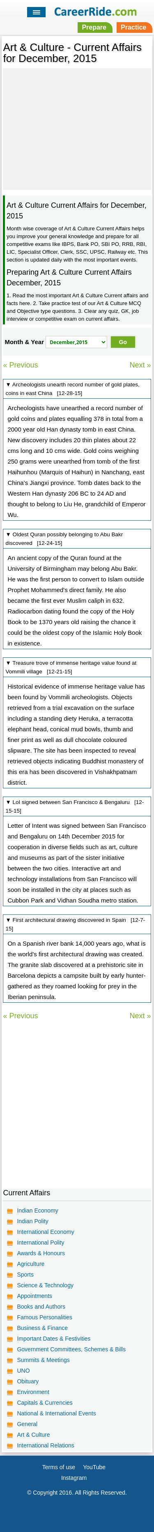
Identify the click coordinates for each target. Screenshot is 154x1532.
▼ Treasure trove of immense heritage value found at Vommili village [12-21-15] (70, 667)
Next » (140, 365)
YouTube (94, 1467)
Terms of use (58, 1467)
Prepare (94, 27)
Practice (133, 27)
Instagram (74, 1478)
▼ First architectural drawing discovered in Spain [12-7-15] (75, 924)
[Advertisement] (77, 127)
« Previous (20, 365)
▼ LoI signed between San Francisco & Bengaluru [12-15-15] (74, 806)
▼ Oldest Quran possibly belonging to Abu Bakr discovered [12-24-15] (64, 538)
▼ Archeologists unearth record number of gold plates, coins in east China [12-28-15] (72, 388)
